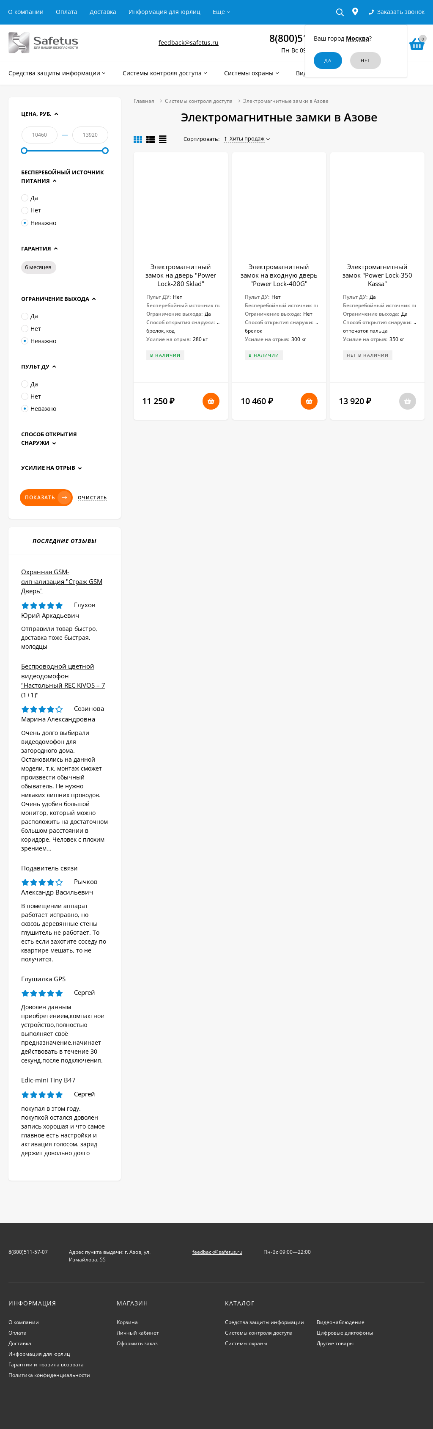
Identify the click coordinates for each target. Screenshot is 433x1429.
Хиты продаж (244, 138)
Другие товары (335, 1343)
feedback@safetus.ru (189, 43)
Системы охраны (246, 1343)
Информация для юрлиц (164, 12)
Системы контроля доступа (199, 101)
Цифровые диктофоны (345, 1332)
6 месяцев (38, 267)
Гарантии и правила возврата (46, 1364)
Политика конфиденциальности (49, 1375)
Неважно (38, 223)
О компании (26, 12)
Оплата (66, 12)
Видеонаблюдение (340, 1322)
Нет (31, 210)
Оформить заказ (137, 1343)
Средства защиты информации (264, 1322)
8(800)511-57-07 (28, 1252)
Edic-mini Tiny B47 (48, 1080)
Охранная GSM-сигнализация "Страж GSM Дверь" (61, 581)
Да (29, 198)
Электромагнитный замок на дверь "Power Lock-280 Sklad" (180, 275)
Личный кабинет (138, 1332)
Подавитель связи (49, 868)
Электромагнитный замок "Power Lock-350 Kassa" (377, 275)
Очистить (92, 498)
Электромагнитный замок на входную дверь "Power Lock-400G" (279, 275)
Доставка (103, 12)
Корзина (127, 1322)
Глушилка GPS (43, 979)
